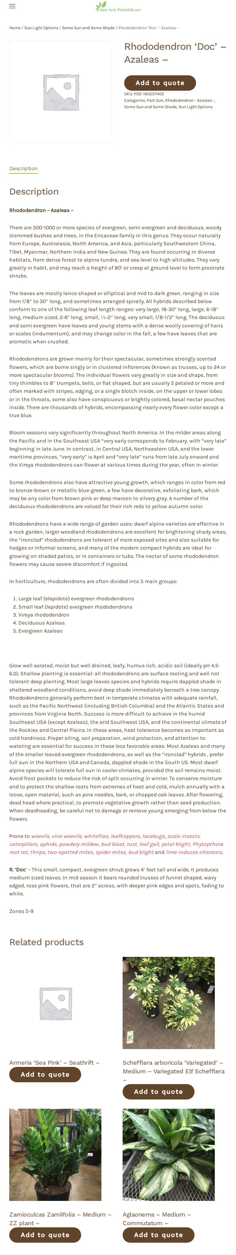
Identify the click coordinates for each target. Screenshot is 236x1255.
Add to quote (160, 83)
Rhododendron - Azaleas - (189, 100)
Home (15, 27)
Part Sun (155, 100)
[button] (12, 6)
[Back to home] (118, 6)
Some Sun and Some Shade (88, 27)
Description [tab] (23, 168)
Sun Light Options (41, 27)
